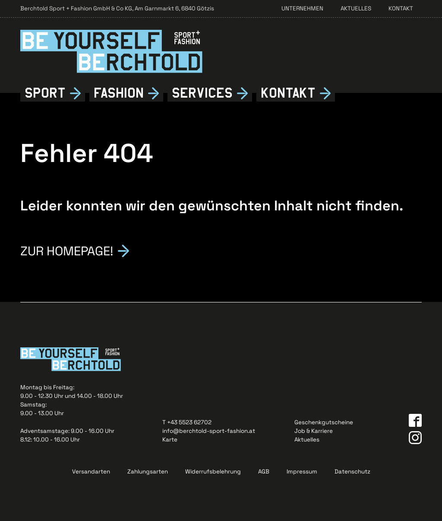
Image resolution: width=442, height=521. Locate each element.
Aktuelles (356, 8)
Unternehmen (302, 8)
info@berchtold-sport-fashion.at (208, 431)
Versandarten (91, 471)
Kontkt (288, 93)
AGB (263, 471)
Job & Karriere (313, 431)
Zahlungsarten (147, 471)
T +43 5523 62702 (187, 422)
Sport (45, 93)
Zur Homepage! (66, 250)
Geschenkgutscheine (323, 422)
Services (202, 93)
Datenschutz (352, 471)
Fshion (119, 93)
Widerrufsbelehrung (213, 471)
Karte (169, 439)
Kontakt (400, 8)
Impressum (302, 471)
